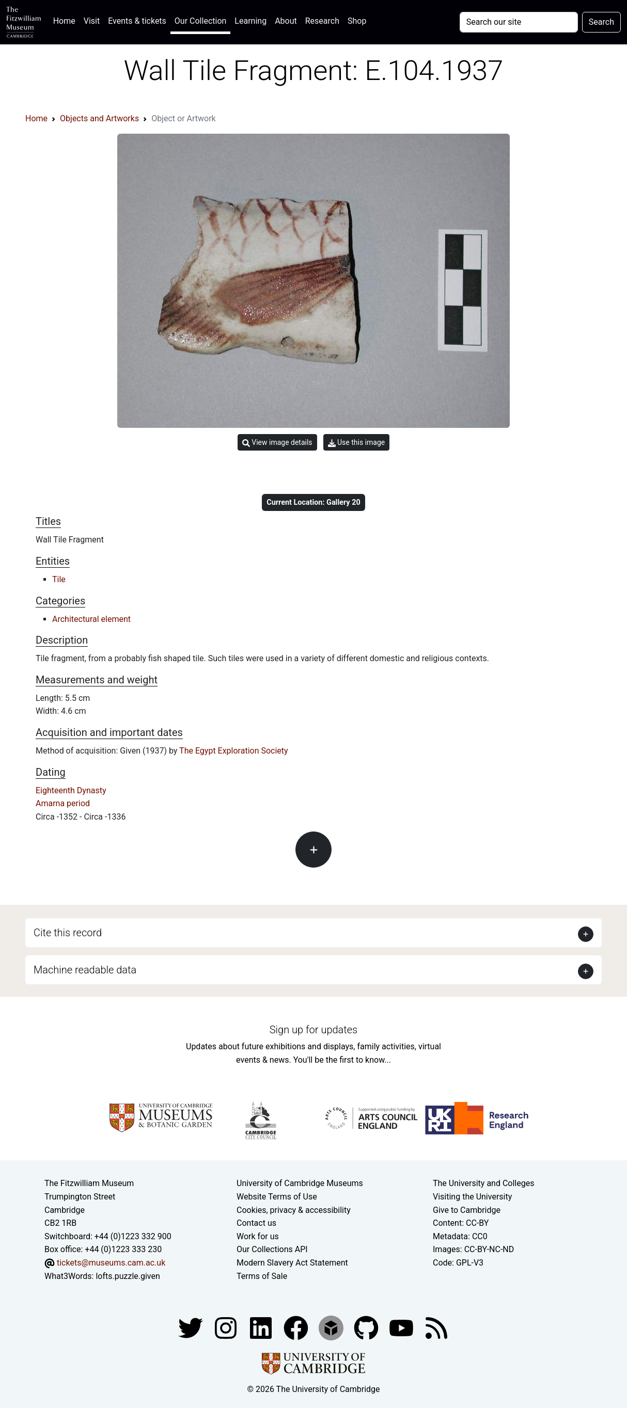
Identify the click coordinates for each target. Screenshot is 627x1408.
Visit (92, 21)
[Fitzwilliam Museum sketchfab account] (332, 1327)
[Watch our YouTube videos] (402, 1327)
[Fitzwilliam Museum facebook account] (261, 1327)
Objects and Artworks (99, 118)
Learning (250, 21)
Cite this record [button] (68, 932)
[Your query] (519, 22)
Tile (59, 579)
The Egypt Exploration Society (233, 751)
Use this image (356, 442)
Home (66, 20)
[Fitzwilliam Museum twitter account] (191, 1327)
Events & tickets (137, 21)
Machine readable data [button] (85, 970)
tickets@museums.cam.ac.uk (111, 1263)
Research (322, 21)
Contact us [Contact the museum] (256, 1223)
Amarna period (63, 803)
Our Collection (200, 21)
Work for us (258, 1236)
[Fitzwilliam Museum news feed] (436, 1327)
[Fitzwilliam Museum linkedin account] (297, 1327)
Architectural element (91, 619)
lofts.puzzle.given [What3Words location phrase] (128, 1276)
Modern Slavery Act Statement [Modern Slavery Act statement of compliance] (292, 1263)
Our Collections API (272, 1249)
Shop (357, 21)
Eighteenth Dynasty (71, 790)
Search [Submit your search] (601, 22)
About (286, 21)
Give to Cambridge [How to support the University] (466, 1210)
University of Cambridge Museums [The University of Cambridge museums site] (300, 1183)
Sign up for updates (313, 1029)
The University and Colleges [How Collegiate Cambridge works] (483, 1183)
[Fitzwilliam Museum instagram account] (226, 1327)
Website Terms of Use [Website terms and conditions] (277, 1197)
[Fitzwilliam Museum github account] (367, 1327)
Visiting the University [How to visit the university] (472, 1197)
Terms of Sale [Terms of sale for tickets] (262, 1276)
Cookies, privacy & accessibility (294, 1210)
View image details (277, 442)
